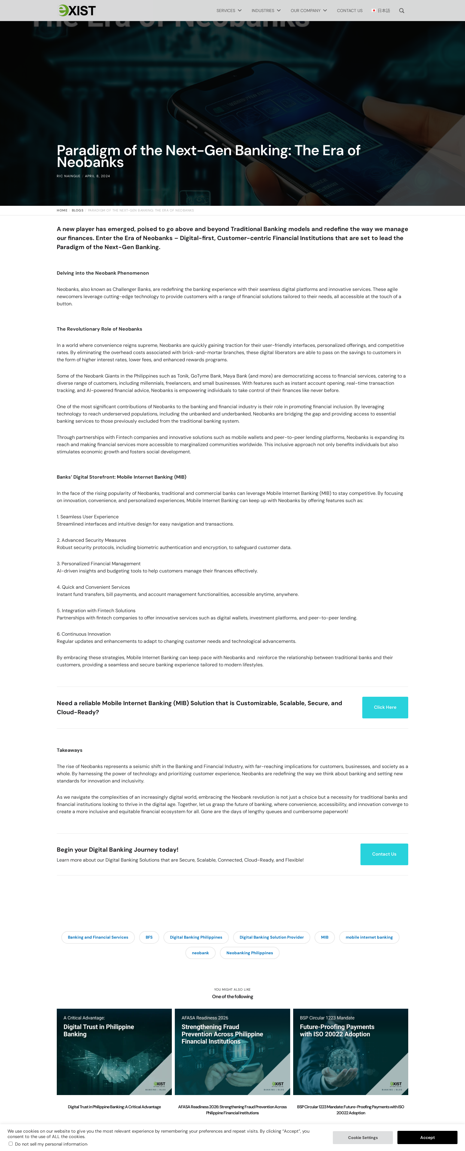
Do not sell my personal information (51, 1144)
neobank (233, 954)
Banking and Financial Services (122, 938)
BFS (178, 938)
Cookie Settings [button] (363, 1137)
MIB (369, 938)
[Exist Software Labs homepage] (76, 11)
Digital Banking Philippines (228, 938)
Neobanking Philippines (286, 954)
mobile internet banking (179, 954)
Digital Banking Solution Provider (311, 938)
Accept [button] (427, 1137)
